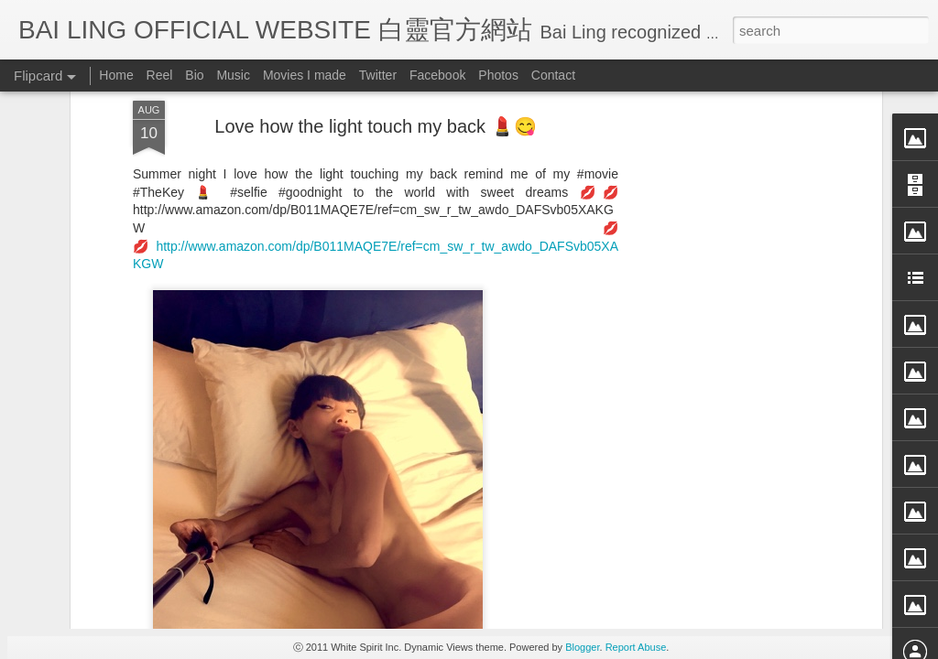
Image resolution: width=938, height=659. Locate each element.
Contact (553, 75)
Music (233, 75)
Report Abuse (636, 647)
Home (116, 75)
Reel (160, 75)
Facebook (437, 75)
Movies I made (304, 75)
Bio (194, 75)
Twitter (378, 75)
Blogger (582, 647)
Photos (498, 75)
